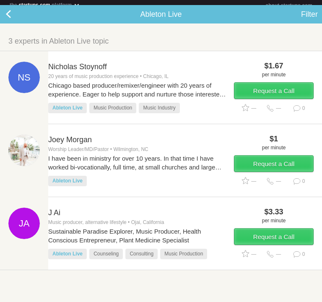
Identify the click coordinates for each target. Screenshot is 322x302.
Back (17, 19)
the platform (45, 5)
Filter (309, 19)
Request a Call (273, 95)
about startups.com (289, 5)
